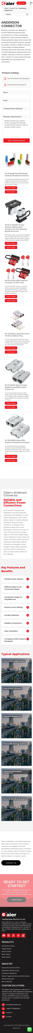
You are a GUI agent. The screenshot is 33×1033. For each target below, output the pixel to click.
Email (5, 100)
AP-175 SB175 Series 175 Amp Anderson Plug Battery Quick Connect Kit (16, 387)
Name (5, 92)
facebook (9, 1012)
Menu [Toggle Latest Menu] (31, 3)
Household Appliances (9, 973)
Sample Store (21, 3)
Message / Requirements (12, 117)
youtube (8, 1016)
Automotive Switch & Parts (11, 968)
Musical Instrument (8, 979)
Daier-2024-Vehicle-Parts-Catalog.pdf (16, 78)
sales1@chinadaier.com (13, 1004)
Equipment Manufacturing (10, 970)
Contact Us (11, 863)
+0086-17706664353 (13, 1008)
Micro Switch (6, 954)
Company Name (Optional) (12, 108)
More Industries (7, 981)
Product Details (11, 188)
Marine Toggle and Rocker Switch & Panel (16, 976)
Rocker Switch (6, 951)
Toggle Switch (6, 949)
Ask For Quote (11, 192)
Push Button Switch (8, 946)
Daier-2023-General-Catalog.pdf (15, 84)
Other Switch (6, 957)
